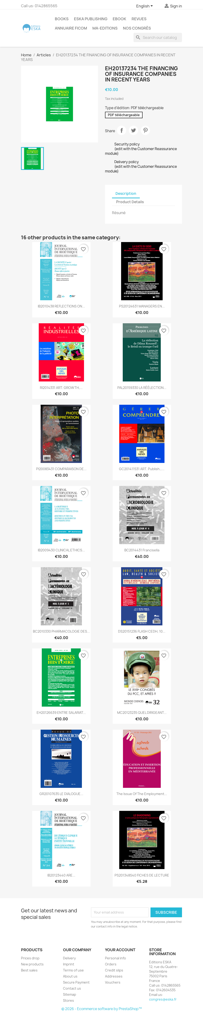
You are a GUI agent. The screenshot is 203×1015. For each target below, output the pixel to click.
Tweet (133, 130)
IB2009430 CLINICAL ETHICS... (61, 550)
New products (32, 964)
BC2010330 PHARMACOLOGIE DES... (61, 631)
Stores (68, 1000)
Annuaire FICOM (71, 28)
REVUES (139, 18)
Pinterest (145, 130)
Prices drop (30, 958)
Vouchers (112, 982)
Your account (120, 949)
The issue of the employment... (141, 794)
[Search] (157, 37)
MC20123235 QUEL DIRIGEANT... (142, 712)
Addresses (113, 976)
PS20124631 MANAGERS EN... (142, 306)
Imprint (68, 964)
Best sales (29, 970)
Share (121, 130)
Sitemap (69, 994)
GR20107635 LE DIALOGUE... (61, 794)
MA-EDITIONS (105, 28)
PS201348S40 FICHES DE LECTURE (142, 875)
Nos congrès (137, 28)
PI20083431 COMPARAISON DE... (61, 469)
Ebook (119, 18)
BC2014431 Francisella (141, 550)
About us (70, 976)
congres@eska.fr (163, 999)
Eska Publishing (90, 18)
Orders (110, 964)
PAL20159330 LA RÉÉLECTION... (141, 387)
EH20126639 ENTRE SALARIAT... (61, 712)
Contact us (72, 988)
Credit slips (114, 970)
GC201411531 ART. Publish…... (141, 469)
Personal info (115, 958)
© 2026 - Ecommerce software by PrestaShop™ (101, 1008)
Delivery (69, 958)
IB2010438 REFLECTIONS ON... (61, 306)
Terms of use (73, 970)
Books (62, 18)
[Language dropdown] (145, 6)
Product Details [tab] (130, 201)
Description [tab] (126, 193)
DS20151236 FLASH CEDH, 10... (141, 631)
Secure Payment (76, 982)
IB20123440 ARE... (61, 875)
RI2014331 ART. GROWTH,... (61, 387)
